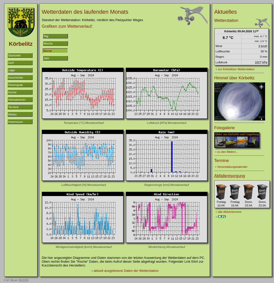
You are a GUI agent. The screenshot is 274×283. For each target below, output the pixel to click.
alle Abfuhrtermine (229, 211)
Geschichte (15, 77)
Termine (13, 107)
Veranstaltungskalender (232, 166)
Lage (11, 70)
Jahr (46, 58)
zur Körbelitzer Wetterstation (236, 69)
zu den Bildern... (227, 151)
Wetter (12, 114)
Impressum (15, 121)
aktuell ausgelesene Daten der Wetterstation (126, 271)
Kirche (12, 92)
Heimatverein (17, 99)
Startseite (14, 55)
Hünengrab (15, 84)
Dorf (11, 62)
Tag (46, 36)
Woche (48, 43)
